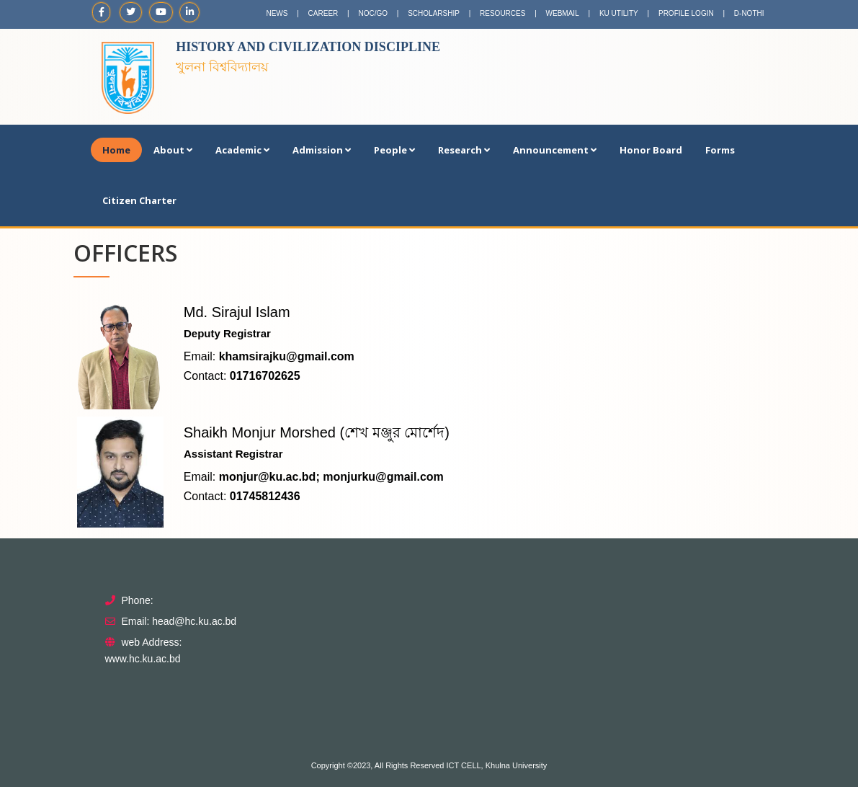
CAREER (323, 13)
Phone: (137, 600)
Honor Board (651, 149)
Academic (242, 149)
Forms (720, 149)
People (394, 149)
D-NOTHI (749, 13)
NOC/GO (373, 13)
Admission (321, 149)
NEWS (276, 13)
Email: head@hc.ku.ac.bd (178, 621)
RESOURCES (502, 13)
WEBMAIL (562, 13)
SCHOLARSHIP (434, 13)
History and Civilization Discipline (308, 47)
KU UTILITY (618, 13)
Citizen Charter (139, 200)
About (172, 149)
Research (464, 149)
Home (116, 149)
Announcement (554, 149)
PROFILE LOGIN (686, 13)
